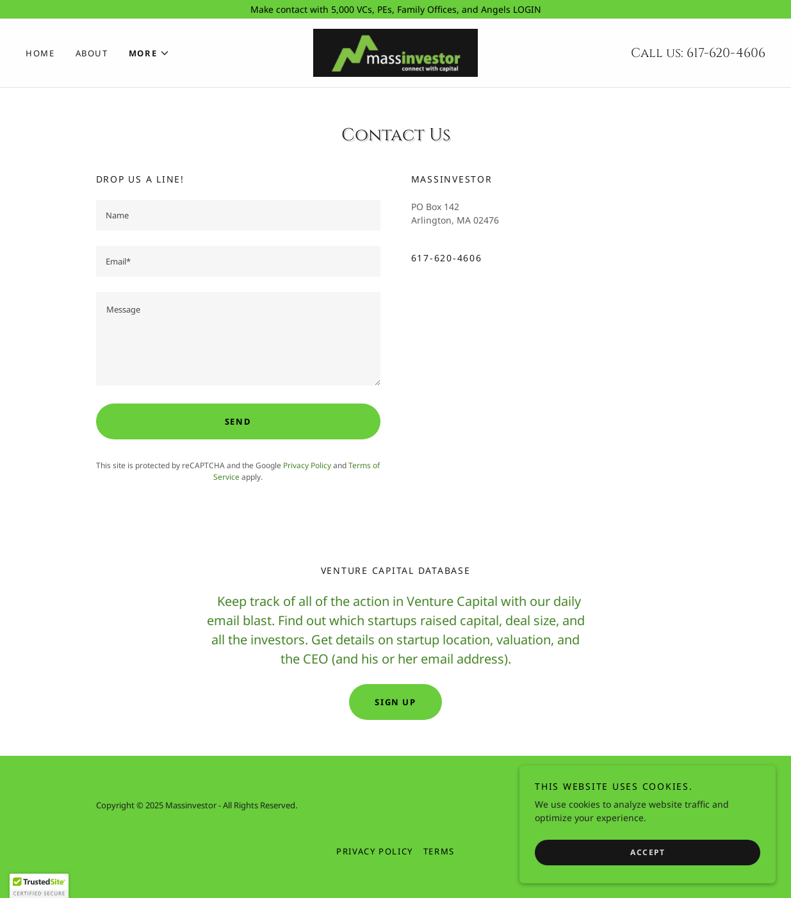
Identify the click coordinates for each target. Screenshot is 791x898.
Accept (647, 852)
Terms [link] (439, 851)
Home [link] (40, 53)
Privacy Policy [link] (307, 465)
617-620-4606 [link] (726, 52)
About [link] (92, 53)
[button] (149, 53)
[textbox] (238, 215)
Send (238, 421)
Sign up (395, 702)
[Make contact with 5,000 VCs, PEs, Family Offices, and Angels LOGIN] (395, 9)
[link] (395, 51)
